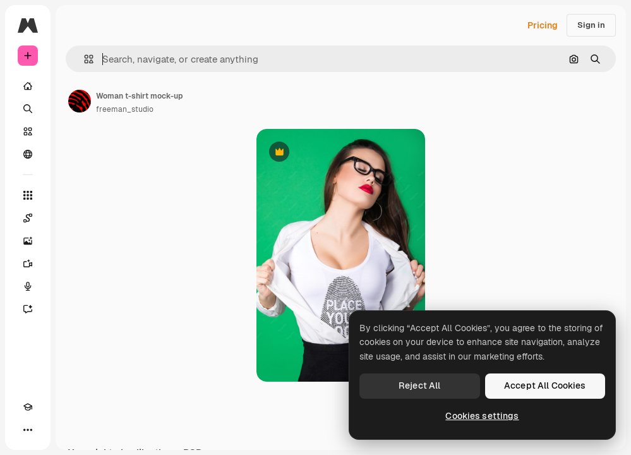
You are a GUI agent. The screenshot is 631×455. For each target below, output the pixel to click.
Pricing (542, 25)
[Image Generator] (28, 241)
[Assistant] (28, 309)
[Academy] (28, 407)
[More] (28, 430)
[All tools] (28, 195)
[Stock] (28, 131)
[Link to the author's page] (79, 101)
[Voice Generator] (28, 286)
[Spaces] (28, 218)
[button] (83, 59)
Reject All (419, 385)
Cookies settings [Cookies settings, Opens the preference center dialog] (482, 416)
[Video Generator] (28, 263)
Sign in (591, 25)
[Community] (28, 154)
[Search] (28, 109)
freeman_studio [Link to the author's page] (124, 109)
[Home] (28, 86)
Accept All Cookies (545, 385)
